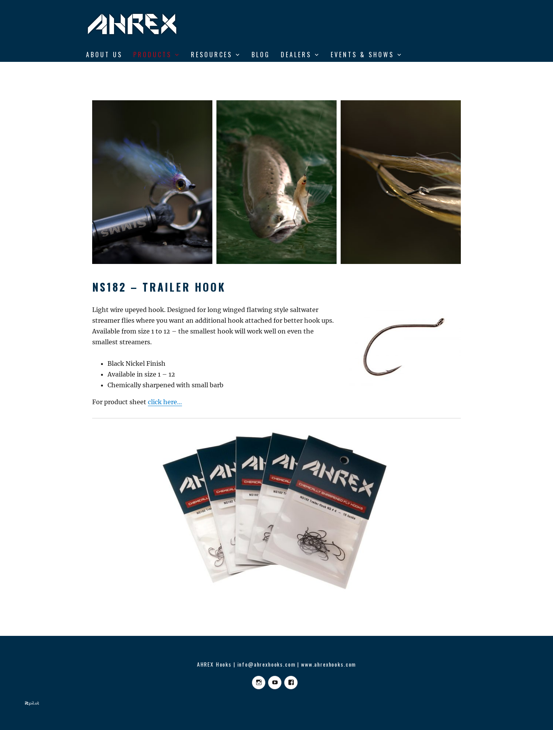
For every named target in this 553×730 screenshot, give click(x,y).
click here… (165, 402)
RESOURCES (211, 54)
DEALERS (296, 54)
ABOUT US (104, 54)
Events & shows (362, 54)
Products (152, 54)
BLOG (261, 54)
